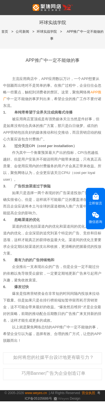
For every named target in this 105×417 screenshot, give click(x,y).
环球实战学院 (47, 32)
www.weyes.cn (36, 393)
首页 (4, 32)
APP (94, 92)
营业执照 (88, 393)
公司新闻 (22, 32)
